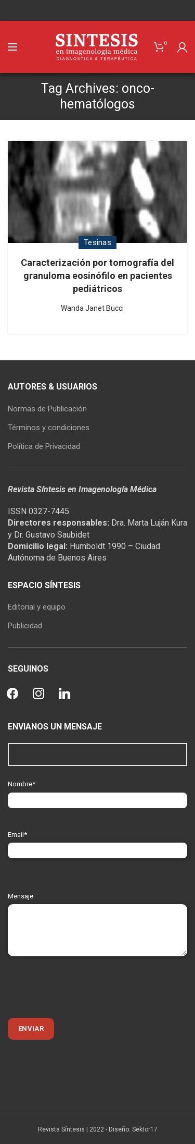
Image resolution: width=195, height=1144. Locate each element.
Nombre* (97, 792)
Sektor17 (145, 1129)
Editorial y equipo (37, 607)
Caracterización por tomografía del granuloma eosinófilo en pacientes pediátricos (97, 275)
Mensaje (97, 912)
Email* (97, 842)
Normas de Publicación (47, 408)
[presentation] (87, 987)
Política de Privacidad (44, 446)
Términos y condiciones (48, 427)
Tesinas (97, 242)
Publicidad (25, 625)
